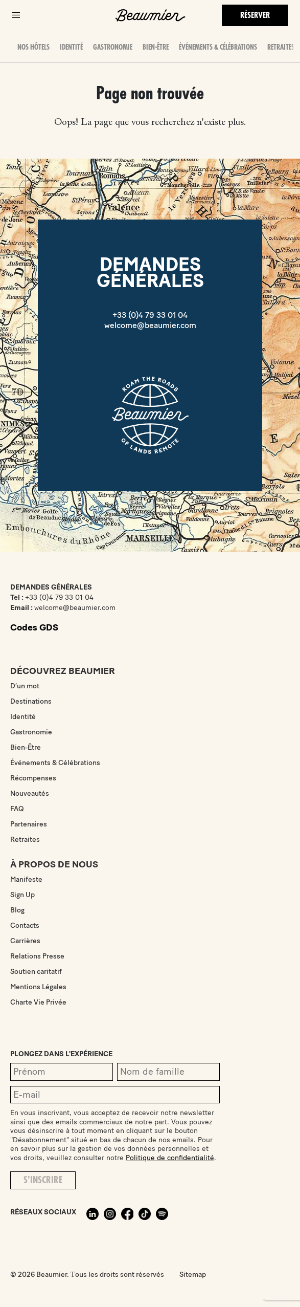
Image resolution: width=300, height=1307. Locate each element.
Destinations (31, 701)
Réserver (255, 15)
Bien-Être (156, 47)
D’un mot (24, 686)
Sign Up (22, 894)
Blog (17, 910)
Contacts (24, 925)
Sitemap (192, 1274)
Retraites (280, 47)
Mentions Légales (38, 987)
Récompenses (33, 778)
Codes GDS (34, 627)
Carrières (25, 940)
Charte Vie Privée (38, 1002)
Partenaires (28, 824)
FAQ (17, 808)
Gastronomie (112, 47)
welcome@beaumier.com (150, 325)
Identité (71, 47)
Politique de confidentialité (170, 1157)
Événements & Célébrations (218, 47)
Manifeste (26, 879)
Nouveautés (29, 793)
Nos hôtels (33, 47)
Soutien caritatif (36, 971)
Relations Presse (37, 956)
